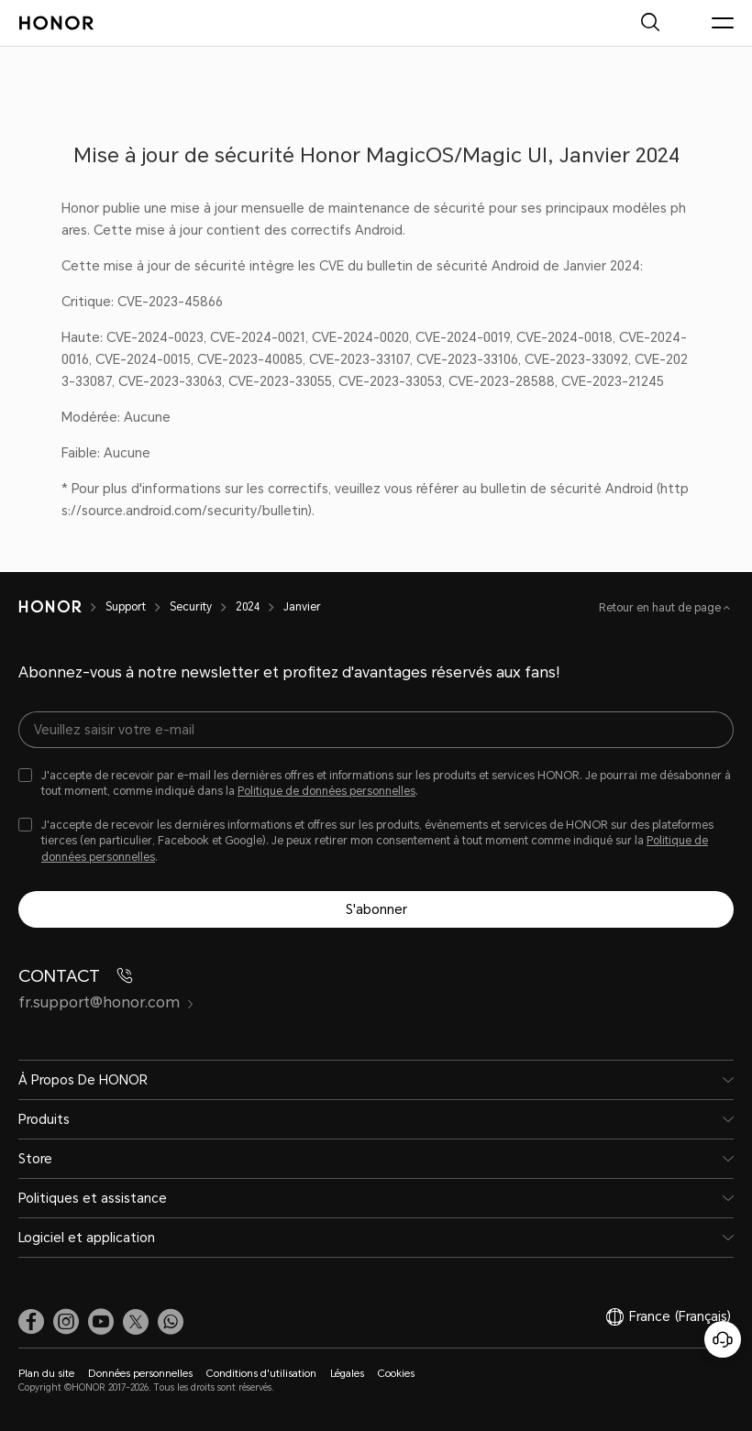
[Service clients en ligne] (722, 1339)
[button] (170, 1321)
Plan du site (46, 1374)
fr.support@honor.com (106, 1002)
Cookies (396, 1374)
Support (125, 606)
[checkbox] (376, 783)
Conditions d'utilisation (261, 1374)
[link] (31, 1321)
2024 (248, 606)
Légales (347, 1374)
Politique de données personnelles (326, 791)
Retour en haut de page (661, 607)
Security (191, 606)
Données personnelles (140, 1374)
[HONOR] (50, 607)
